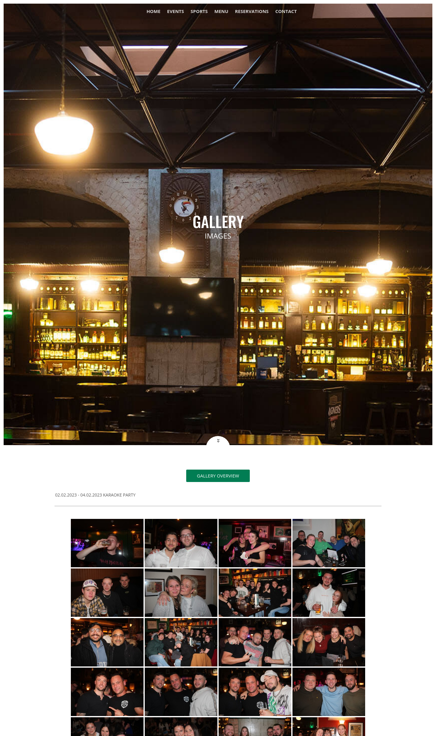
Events (175, 11)
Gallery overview (218, 476)
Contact (286, 11)
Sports (199, 11)
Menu (221, 11)
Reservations (252, 11)
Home (153, 11)
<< (217, 441)
